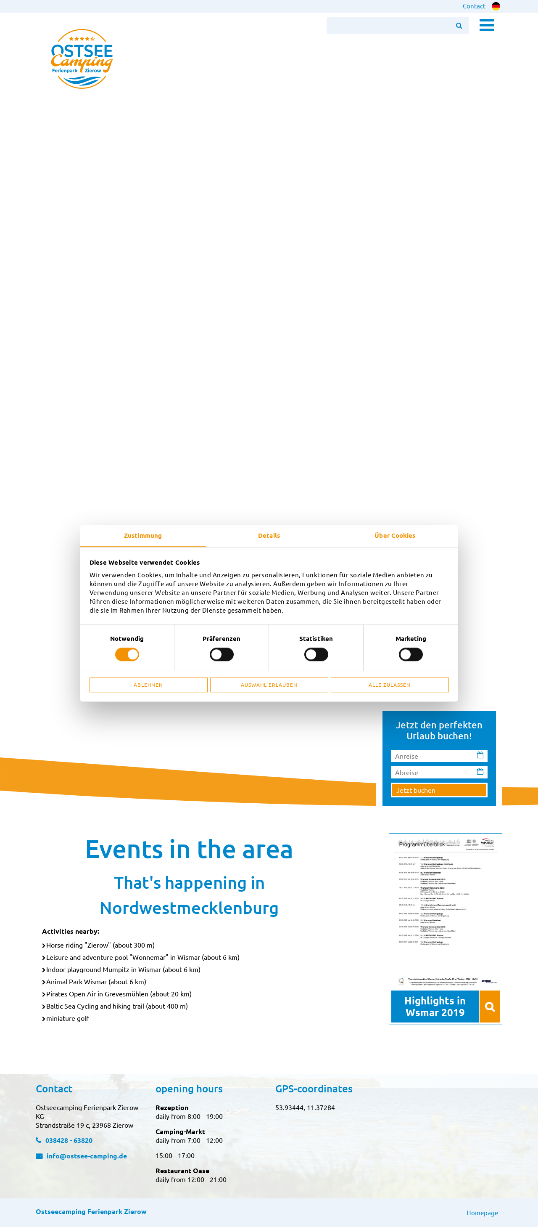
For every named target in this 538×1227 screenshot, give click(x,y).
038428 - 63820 (68, 1140)
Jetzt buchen (415, 790)
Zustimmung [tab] (143, 535)
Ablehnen (148, 685)
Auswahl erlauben (269, 685)
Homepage (482, 1212)
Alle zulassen (390, 685)
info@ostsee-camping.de (87, 1155)
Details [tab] (269, 535)
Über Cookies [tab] (394, 535)
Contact (474, 6)
